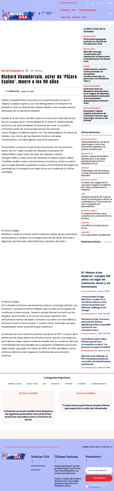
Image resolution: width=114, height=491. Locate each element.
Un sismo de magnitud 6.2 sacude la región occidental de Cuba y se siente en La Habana (96, 172)
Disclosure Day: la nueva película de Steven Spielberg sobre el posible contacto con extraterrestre (96, 295)
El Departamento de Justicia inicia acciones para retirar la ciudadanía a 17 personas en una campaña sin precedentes (96, 185)
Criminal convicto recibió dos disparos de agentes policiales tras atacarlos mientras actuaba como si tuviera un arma (28, 406)
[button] (92, 3)
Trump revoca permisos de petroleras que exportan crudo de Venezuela (86, 397)
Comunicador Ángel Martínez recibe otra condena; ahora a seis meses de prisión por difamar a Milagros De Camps (96, 280)
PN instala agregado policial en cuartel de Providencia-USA (94, 41)
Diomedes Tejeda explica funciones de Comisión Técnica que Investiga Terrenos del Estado (96, 106)
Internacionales (90, 82)
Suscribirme (99, 468)
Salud (86, 64)
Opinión (84, 156)
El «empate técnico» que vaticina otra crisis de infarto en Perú (96, 198)
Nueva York (88, 36)
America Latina (88, 128)
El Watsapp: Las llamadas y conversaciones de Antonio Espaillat (94, 161)
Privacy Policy (94, 478)
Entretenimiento (12, 71)
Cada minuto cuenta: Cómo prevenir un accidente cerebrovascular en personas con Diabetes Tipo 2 (95, 72)
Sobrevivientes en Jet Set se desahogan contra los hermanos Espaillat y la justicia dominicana (96, 134)
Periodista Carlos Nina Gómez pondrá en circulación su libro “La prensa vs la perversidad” (96, 309)
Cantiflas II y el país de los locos (94, 208)
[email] (99, 461)
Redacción (14, 91)
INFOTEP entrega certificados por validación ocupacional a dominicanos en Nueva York (97, 55)
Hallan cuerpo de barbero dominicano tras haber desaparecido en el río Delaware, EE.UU (94, 148)
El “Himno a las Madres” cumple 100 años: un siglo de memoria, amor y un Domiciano (94, 260)
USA (83, 179)
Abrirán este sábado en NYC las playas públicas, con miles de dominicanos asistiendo (96, 322)
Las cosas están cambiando (95, 216)
